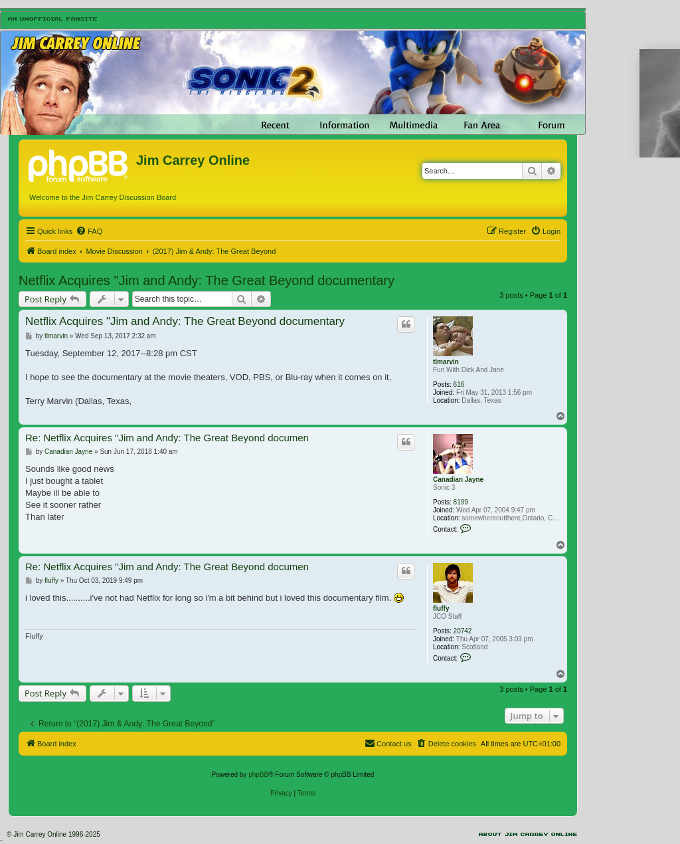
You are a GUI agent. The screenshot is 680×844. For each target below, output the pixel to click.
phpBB (258, 774)
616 (459, 384)
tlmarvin (446, 362)
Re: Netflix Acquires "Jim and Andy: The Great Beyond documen (167, 437)
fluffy (441, 608)
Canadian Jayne (458, 479)
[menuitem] (89, 231)
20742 (463, 631)
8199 (461, 502)
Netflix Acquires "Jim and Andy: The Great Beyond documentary (206, 280)
